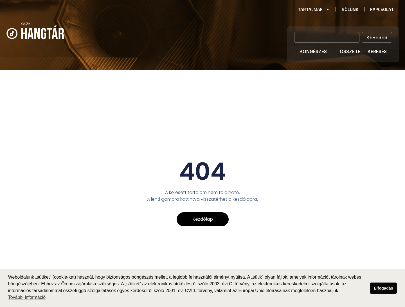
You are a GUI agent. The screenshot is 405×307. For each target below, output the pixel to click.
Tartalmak (314, 9)
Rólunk (350, 9)
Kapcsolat (382, 9)
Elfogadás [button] (383, 288)
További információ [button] (27, 297)
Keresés (376, 37)
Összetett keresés (363, 51)
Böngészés (313, 51)
